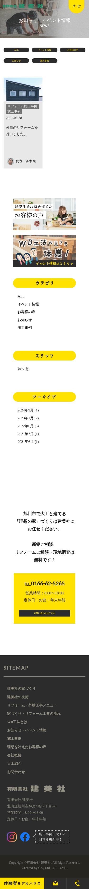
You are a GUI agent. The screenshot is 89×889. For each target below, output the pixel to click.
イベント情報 (44, 51)
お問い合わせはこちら (44, 615)
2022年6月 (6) (28, 426)
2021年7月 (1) (28, 434)
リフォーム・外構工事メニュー (32, 709)
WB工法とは (17, 726)
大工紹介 (14, 767)
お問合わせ (16, 776)
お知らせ (16, 62)
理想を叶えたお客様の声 (26, 751)
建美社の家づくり (21, 692)
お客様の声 (73, 51)
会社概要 (14, 759)
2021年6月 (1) (28, 442)
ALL (16, 51)
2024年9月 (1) (28, 410)
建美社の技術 (17, 701)
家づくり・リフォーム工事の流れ (34, 717)
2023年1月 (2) (28, 418)
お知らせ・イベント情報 (26, 734)
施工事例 (44, 62)
